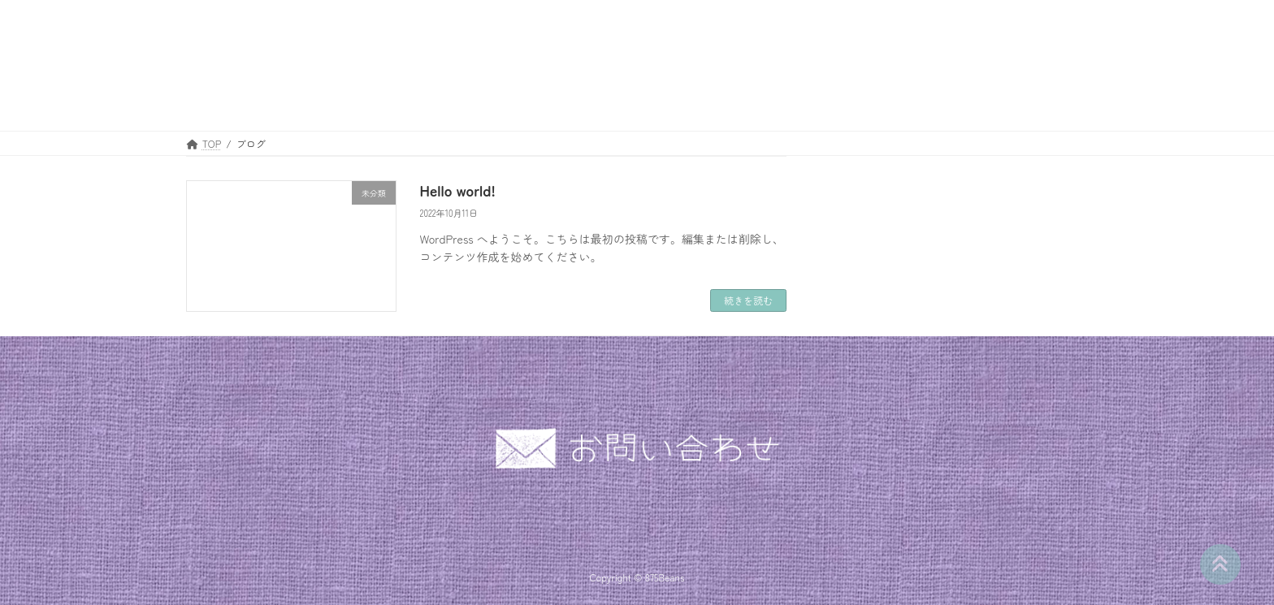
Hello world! (458, 190)
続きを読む (748, 300)
